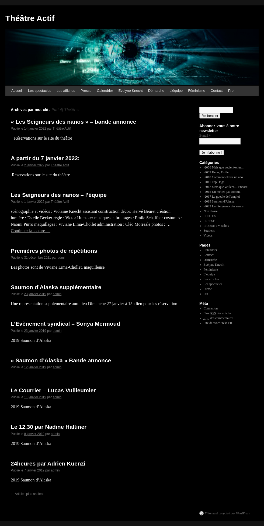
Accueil (17, 91)
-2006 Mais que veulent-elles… (224, 167)
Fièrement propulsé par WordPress (227, 513)
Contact (217, 91)
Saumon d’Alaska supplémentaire (56, 287)
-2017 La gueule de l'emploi (222, 196)
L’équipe (176, 91)
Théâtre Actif (29, 18)
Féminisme (196, 91)
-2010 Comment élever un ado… (225, 177)
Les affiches (66, 91)
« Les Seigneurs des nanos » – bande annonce (73, 122)
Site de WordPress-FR (218, 323)
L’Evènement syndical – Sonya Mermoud (65, 324)
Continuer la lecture (30, 230)
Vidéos (208, 235)
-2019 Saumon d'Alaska (219, 201)
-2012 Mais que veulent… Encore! (226, 187)
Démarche (156, 91)
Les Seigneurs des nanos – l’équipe (59, 195)
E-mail (205, 135)
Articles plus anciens (27, 494)
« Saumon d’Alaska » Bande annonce (61, 360)
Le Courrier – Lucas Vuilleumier (53, 390)
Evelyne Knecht (131, 91)
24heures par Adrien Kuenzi (48, 463)
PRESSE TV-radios (216, 226)
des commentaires (219, 318)
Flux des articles (217, 313)
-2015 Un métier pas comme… (224, 192)
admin (61, 257)
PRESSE (209, 221)
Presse (86, 91)
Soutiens (209, 230)
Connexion (211, 308)
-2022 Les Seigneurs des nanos (224, 206)
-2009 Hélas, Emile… (218, 172)
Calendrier (105, 91)
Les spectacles (39, 91)
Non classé (211, 211)
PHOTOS (210, 216)
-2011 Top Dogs (214, 182)
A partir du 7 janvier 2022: (45, 158)
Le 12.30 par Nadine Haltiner (48, 427)
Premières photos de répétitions (54, 251)
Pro (231, 91)
